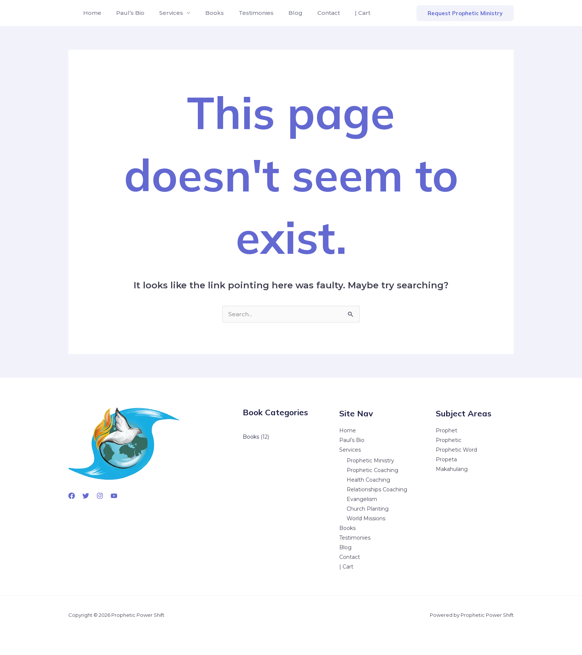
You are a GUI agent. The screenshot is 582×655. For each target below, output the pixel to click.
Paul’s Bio (126, 12)
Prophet (446, 430)
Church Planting (368, 508)
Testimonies (242, 12)
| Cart (340, 12)
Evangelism (362, 499)
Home (91, 12)
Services (164, 12)
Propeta (446, 459)
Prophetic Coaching (372, 470)
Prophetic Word (456, 449)
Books (204, 12)
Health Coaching (368, 479)
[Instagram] (100, 495)
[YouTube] (114, 495)
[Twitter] (85, 495)
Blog (279, 12)
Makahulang (452, 469)
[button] (465, 13)
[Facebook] (71, 495)
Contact (309, 12)
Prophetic (448, 440)
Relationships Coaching (377, 489)
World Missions (366, 518)
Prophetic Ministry (370, 460)
